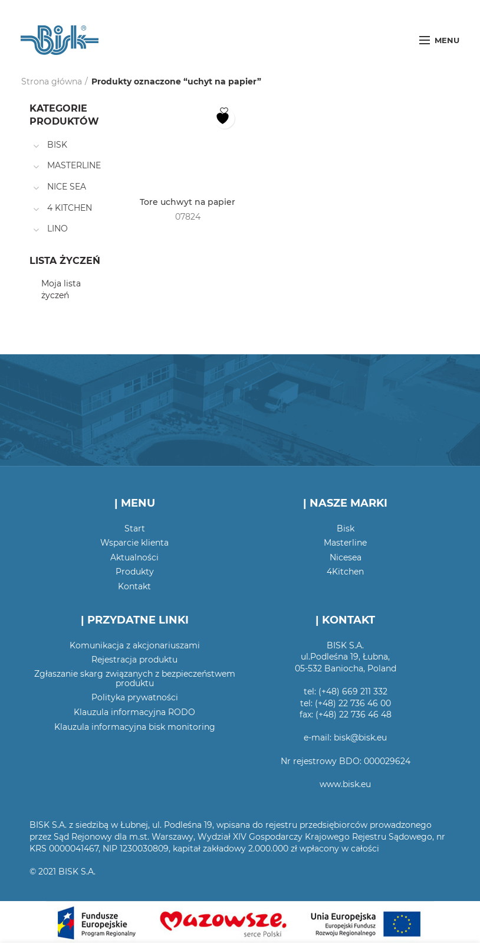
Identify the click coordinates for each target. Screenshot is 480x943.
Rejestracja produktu (134, 659)
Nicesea (345, 557)
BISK (57, 144)
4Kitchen (345, 571)
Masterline (345, 542)
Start (134, 528)
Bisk (345, 528)
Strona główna (51, 81)
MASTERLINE (74, 165)
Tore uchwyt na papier (187, 202)
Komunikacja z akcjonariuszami (135, 645)
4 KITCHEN (69, 208)
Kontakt (134, 586)
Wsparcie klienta (134, 542)
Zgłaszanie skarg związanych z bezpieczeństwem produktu (134, 678)
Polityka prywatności (134, 697)
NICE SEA (66, 186)
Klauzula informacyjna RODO (134, 712)
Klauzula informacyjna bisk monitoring (134, 727)
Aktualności (134, 557)
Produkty (135, 571)
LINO (57, 228)
